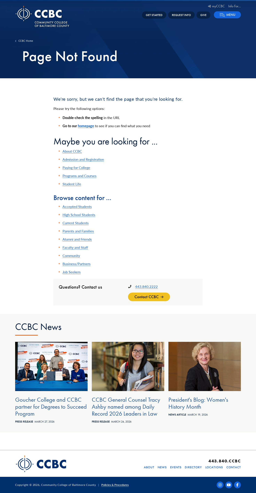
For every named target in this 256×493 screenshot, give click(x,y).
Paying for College (76, 167)
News (162, 467)
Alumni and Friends (77, 239)
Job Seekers (72, 271)
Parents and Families (78, 231)
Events (175, 467)
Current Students (76, 222)
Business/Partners (77, 263)
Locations (214, 467)
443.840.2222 (146, 286)
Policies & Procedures (115, 485)
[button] (227, 14)
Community (71, 255)
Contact (233, 467)
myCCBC (216, 6)
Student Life (72, 183)
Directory (193, 467)
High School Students (79, 214)
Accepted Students (77, 206)
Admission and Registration (83, 159)
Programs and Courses (79, 175)
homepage (86, 125)
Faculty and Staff (75, 247)
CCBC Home (25, 40)
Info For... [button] (234, 6)
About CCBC (72, 151)
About (149, 467)
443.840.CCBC (224, 461)
